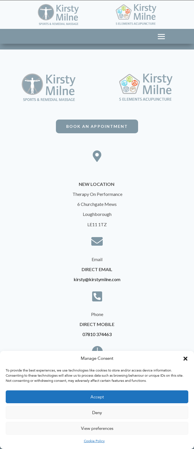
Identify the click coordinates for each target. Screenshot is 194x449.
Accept (97, 397)
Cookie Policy (94, 441)
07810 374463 (97, 334)
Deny (97, 413)
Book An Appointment (97, 126)
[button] (185, 358)
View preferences (97, 428)
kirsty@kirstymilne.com (97, 279)
